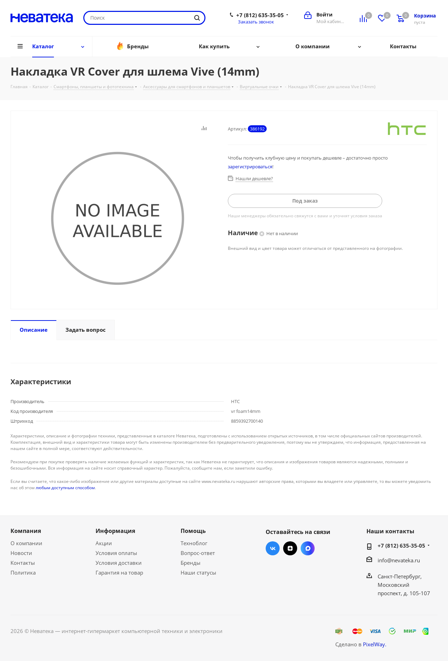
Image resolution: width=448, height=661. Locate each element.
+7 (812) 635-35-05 (260, 15)
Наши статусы (198, 572)
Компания (25, 531)
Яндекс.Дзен (290, 548)
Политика (23, 572)
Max (308, 548)
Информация (115, 531)
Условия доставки (119, 562)
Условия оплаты (116, 552)
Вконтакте (273, 548)
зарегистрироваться (250, 166)
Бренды (191, 562)
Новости (21, 552)
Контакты (22, 562)
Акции (104, 543)
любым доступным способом (65, 488)
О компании (26, 543)
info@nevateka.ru (399, 560)
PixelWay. (374, 644)
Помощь (193, 531)
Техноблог (194, 543)
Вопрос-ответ (198, 552)
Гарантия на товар (119, 572)
